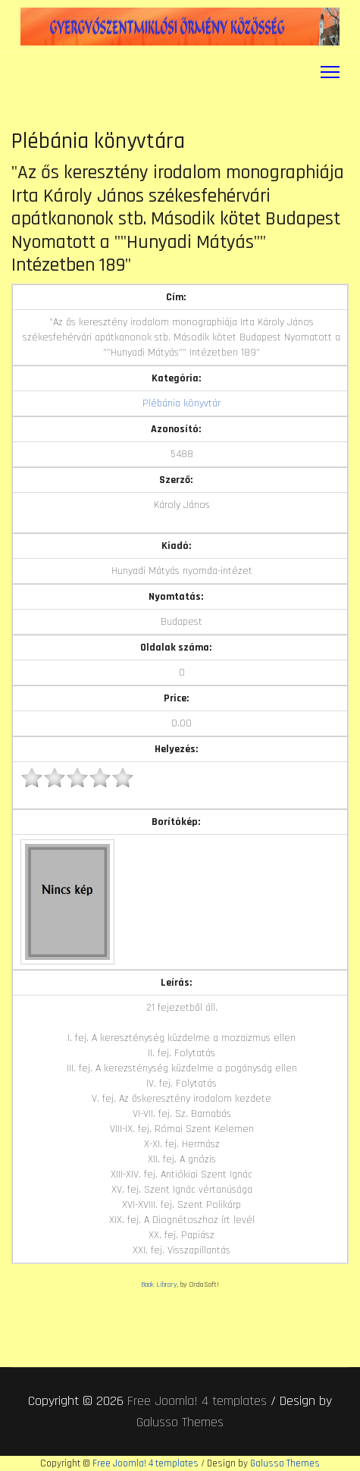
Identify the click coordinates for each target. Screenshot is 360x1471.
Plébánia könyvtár (181, 403)
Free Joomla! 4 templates (197, 1401)
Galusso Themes (180, 1422)
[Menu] (330, 72)
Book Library (159, 1284)
